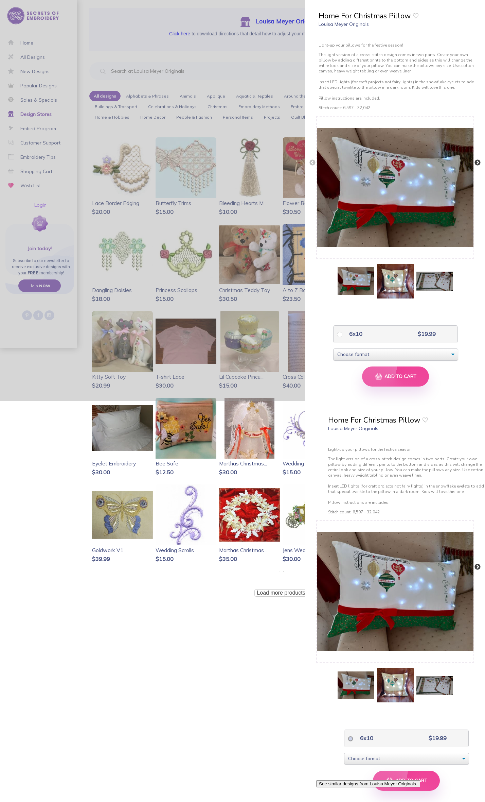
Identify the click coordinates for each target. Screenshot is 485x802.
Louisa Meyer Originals (344, 24)
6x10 (355, 334)
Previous (312, 162)
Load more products (281, 593)
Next (477, 162)
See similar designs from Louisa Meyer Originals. (368, 783)
